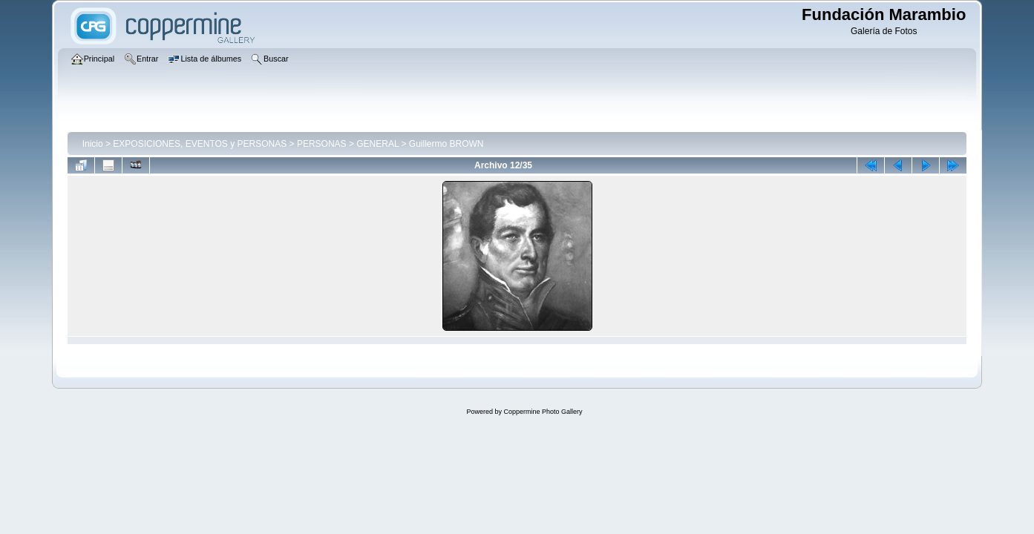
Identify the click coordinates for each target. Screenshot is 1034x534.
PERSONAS (322, 144)
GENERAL (377, 144)
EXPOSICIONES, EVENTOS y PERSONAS (200, 144)
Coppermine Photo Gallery (542, 411)
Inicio (92, 144)
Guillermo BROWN (446, 144)
